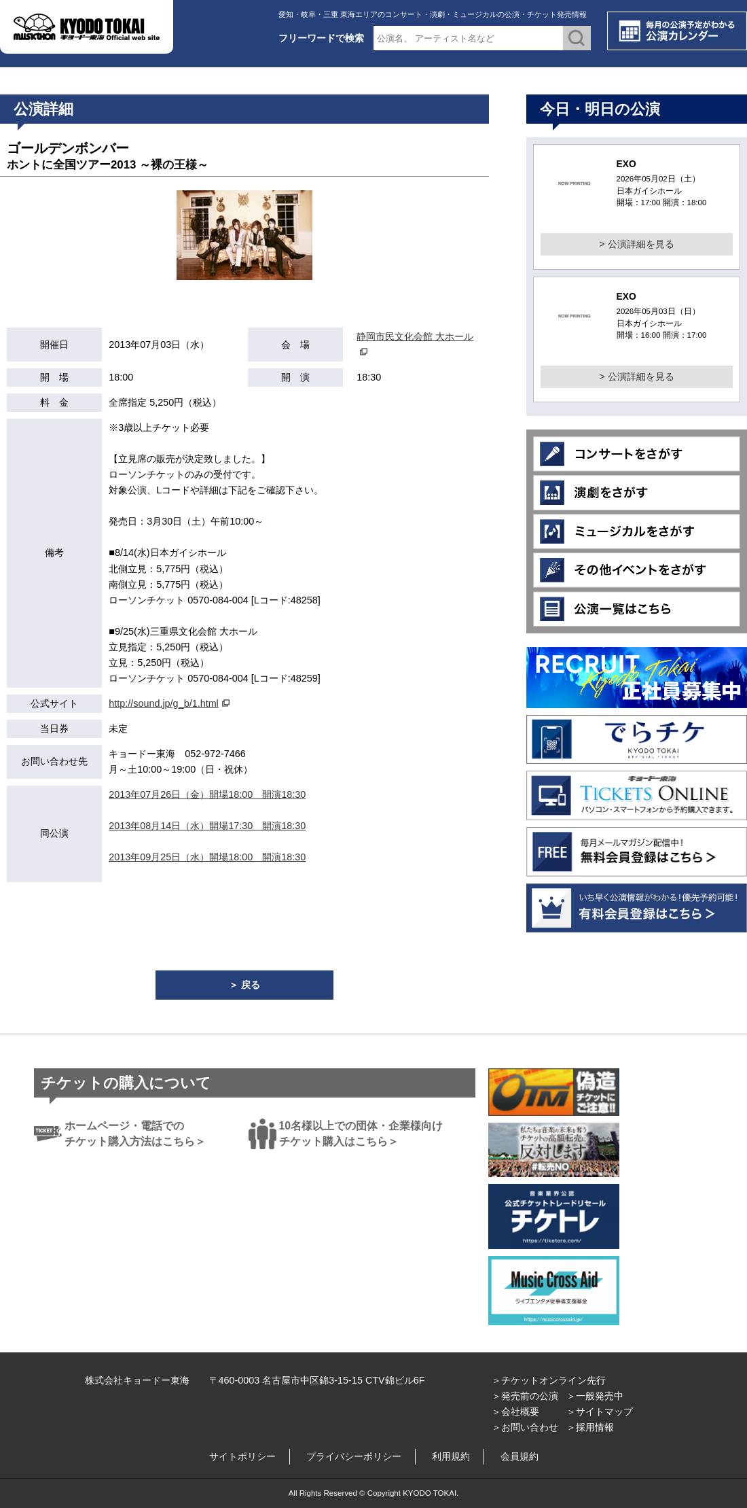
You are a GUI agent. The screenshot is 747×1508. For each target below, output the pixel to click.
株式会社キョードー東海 (137, 1380)
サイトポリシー (242, 1456)
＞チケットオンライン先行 (549, 1380)
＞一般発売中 (594, 1395)
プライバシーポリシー (353, 1456)
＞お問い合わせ (525, 1427)
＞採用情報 (590, 1427)
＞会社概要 (515, 1411)
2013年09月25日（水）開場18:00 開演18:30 (207, 857)
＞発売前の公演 (525, 1395)
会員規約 (519, 1456)
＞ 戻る (244, 984)
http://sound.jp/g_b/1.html (164, 703)
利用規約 (451, 1456)
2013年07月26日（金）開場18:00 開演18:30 (207, 794)
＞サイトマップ (599, 1411)
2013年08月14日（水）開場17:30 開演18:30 (207, 825)
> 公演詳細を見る (636, 244)
